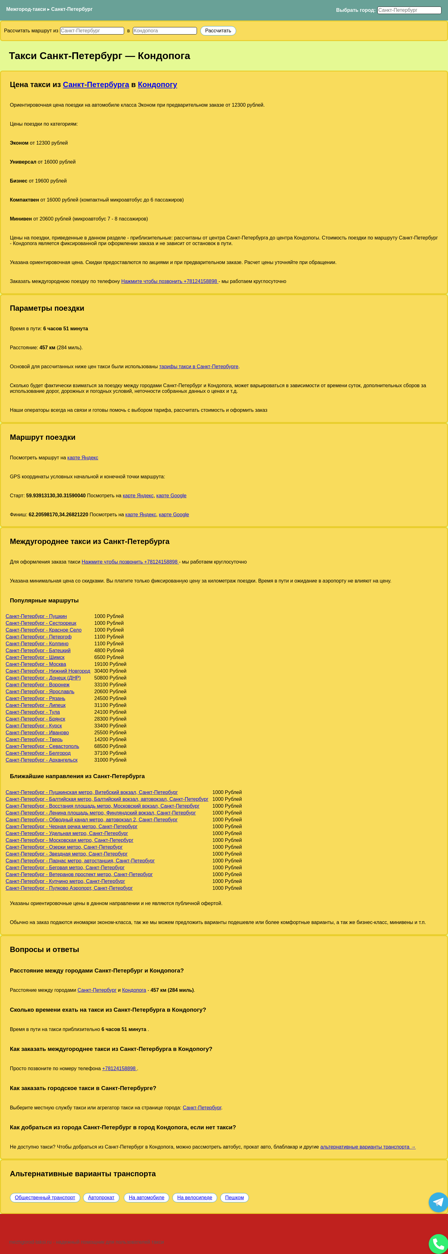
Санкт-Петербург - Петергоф (39, 636)
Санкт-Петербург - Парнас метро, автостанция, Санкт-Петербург (80, 860)
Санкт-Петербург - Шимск (35, 657)
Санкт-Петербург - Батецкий (38, 650)
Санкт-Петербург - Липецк (36, 705)
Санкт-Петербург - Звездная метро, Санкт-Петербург (67, 854)
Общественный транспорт (45, 1197)
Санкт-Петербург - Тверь (34, 739)
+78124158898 (119, 1068)
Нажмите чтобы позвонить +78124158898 (170, 281)
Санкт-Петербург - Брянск (35, 719)
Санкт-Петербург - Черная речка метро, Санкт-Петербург (72, 826)
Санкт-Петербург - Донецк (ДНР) (43, 677)
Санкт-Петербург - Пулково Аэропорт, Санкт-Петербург (69, 888)
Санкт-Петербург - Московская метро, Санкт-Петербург (69, 840)
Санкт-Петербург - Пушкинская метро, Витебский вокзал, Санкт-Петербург (92, 792)
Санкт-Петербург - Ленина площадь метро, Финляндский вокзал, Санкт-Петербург (101, 812)
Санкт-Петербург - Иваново (37, 732)
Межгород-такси (26, 9)
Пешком (234, 1197)
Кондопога (134, 990)
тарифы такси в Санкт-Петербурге (199, 366)
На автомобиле (146, 1197)
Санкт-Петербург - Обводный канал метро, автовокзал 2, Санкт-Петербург (92, 819)
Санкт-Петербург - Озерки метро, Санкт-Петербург (64, 847)
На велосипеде (194, 1197)
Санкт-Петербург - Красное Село (44, 630)
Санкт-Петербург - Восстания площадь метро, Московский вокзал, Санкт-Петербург (102, 806)
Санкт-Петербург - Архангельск (41, 760)
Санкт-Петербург (72, 9)
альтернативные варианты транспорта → (368, 1147)
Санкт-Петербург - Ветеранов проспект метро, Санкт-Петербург (79, 874)
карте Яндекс (83, 457)
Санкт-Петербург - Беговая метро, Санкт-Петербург (65, 867)
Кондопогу (157, 84)
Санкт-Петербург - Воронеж (37, 684)
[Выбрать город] (409, 10)
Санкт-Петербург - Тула (33, 712)
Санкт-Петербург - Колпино (37, 643)
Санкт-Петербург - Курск (34, 725)
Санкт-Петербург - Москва (36, 664)
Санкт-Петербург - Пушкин (36, 616)
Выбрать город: (356, 10)
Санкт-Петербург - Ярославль (40, 691)
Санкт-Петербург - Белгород (38, 753)
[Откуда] (92, 31)
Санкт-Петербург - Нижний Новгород (48, 671)
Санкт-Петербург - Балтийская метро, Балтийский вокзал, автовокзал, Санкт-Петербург (107, 799)
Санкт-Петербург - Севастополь (42, 746)
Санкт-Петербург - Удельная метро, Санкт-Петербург (67, 833)
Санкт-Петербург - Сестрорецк (41, 623)
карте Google (171, 495)
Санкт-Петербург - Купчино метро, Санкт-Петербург (65, 881)
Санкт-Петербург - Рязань (35, 698)
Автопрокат (101, 1197)
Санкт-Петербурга (96, 84)
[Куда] (165, 31)
